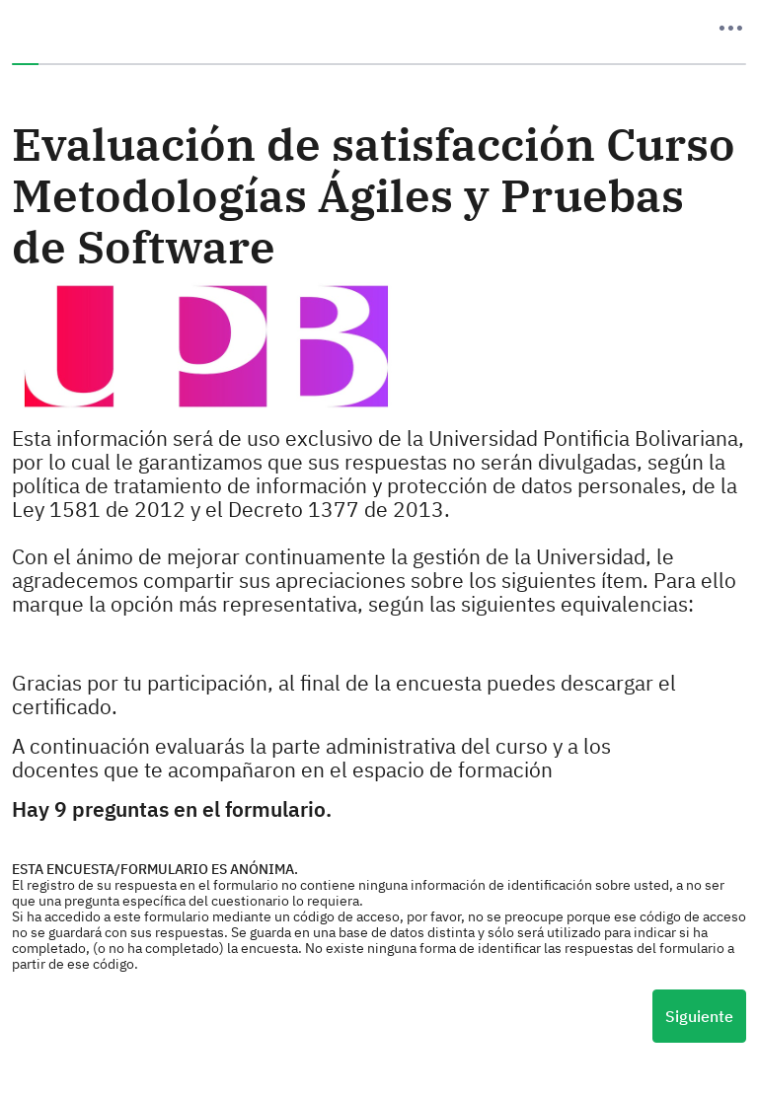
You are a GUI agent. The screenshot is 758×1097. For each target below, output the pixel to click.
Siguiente (699, 1016)
